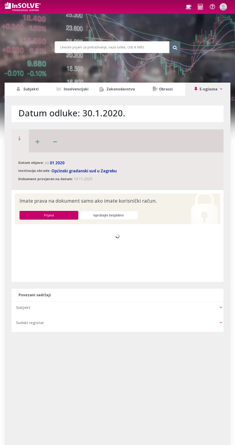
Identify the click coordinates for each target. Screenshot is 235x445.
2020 (59, 162)
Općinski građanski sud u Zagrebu (84, 171)
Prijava (49, 215)
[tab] (117, 307)
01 (52, 162)
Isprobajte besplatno (108, 215)
